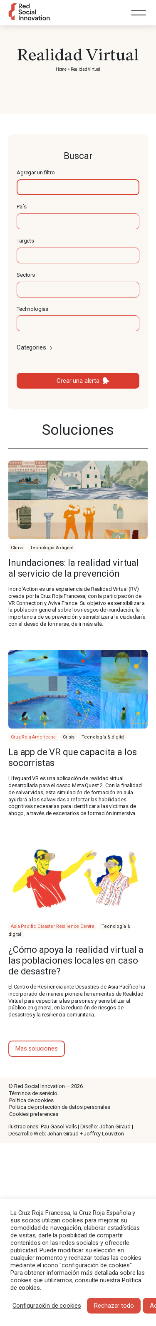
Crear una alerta (78, 380)
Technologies (32, 309)
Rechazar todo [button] (114, 1305)
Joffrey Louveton (104, 1133)
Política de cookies (31, 1100)
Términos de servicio (33, 1093)
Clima (17, 547)
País (21, 206)
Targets (25, 241)
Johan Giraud (115, 1126)
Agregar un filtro (35, 172)
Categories (35, 347)
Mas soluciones (36, 1048)
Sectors (26, 275)
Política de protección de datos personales (59, 1107)
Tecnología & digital (51, 547)
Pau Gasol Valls (59, 1126)
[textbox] (78, 187)
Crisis (68, 737)
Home (61, 69)
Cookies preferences (33, 1114)
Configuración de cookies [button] (46, 1305)
